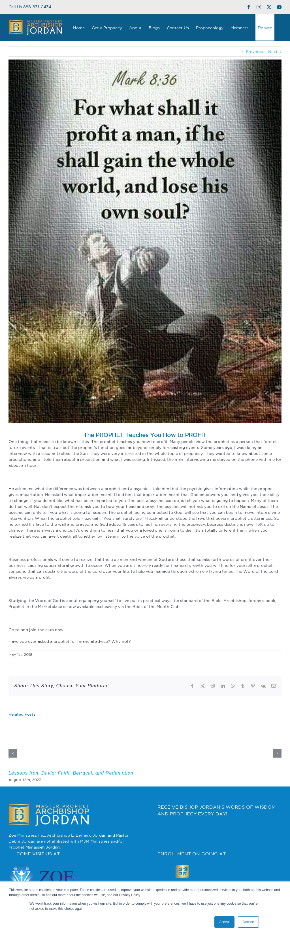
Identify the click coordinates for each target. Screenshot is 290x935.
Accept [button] (224, 922)
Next (273, 51)
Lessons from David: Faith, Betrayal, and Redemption (70, 773)
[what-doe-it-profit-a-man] (145, 241)
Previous (254, 51)
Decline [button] (248, 922)
